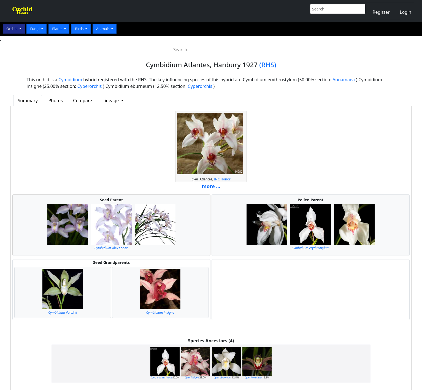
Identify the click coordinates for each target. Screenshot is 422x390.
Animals (103, 28)
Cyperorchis (89, 86)
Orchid (12, 28)
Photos (55, 101)
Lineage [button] (111, 101)
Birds (80, 28)
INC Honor (222, 179)
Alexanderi (111, 248)
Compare (82, 101)
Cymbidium (70, 80)
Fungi (35, 28)
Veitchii (62, 312)
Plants (57, 28)
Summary (28, 101)
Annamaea (343, 80)
